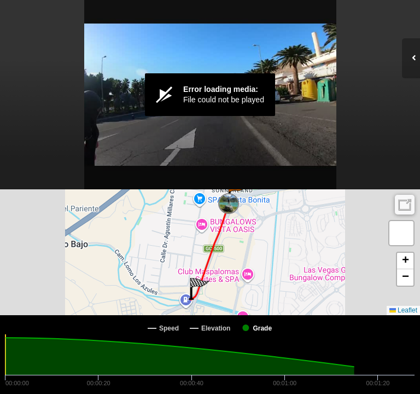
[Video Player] (210, 94)
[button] (237, 193)
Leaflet (403, 310)
